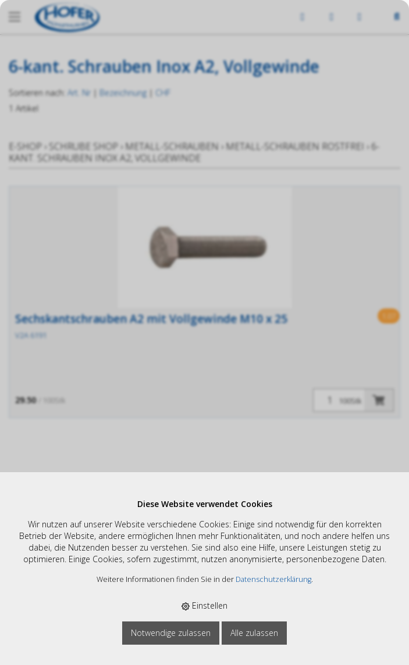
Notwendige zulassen (171, 632)
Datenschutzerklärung (273, 579)
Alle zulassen (254, 632)
